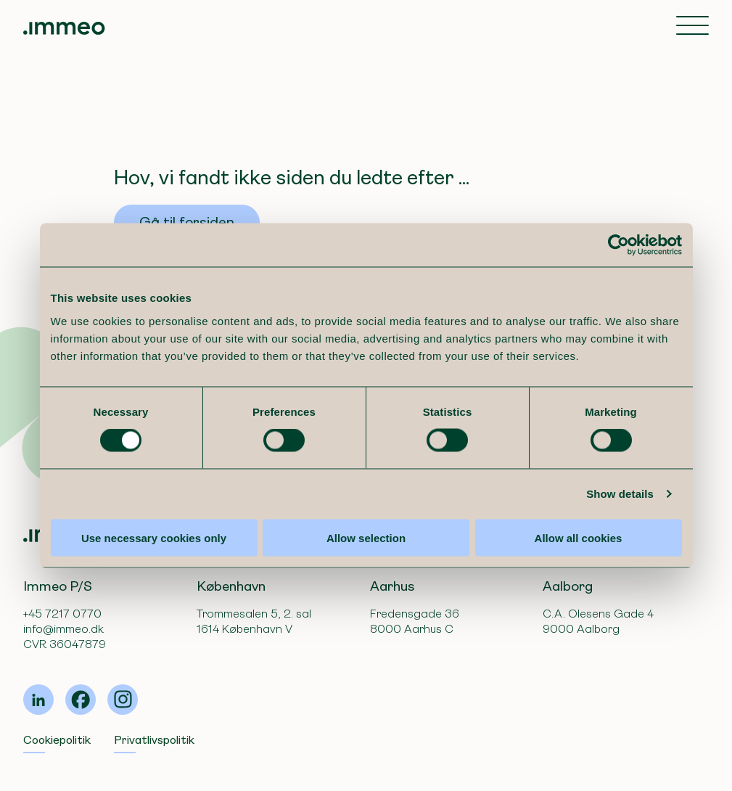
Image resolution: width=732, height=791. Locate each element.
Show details (620, 494)
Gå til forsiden (186, 222)
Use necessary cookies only (153, 537)
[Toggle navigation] (692, 27)
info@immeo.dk (63, 629)
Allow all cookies (578, 537)
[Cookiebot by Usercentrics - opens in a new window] (618, 245)
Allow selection (366, 537)
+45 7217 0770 (62, 613)
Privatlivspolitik (154, 740)
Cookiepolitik (57, 740)
